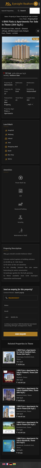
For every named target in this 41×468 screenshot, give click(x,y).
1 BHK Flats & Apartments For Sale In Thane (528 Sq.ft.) (27, 407)
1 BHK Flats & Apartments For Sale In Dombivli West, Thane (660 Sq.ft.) (27, 390)
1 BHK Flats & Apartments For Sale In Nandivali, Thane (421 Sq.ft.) (27, 440)
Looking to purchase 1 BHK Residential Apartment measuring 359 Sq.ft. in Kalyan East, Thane (20, 326)
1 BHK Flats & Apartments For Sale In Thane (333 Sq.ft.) (27, 423)
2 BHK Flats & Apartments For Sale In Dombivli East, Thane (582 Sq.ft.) (26, 352)
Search (22, 11)
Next (36, 53)
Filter (35, 11)
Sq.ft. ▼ (30, 104)
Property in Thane (14, 16)
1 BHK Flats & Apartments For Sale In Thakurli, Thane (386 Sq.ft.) (27, 372)
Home (6, 16)
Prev (4, 53)
